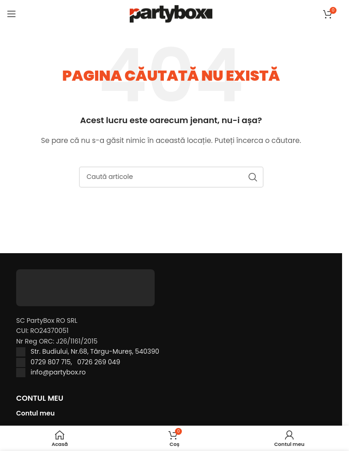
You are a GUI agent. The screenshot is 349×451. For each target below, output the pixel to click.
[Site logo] (171, 13)
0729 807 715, (53, 362)
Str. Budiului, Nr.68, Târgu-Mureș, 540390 (94, 351)
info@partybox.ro (58, 372)
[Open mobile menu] (11, 14)
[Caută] (171, 177)
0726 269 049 (98, 362)
